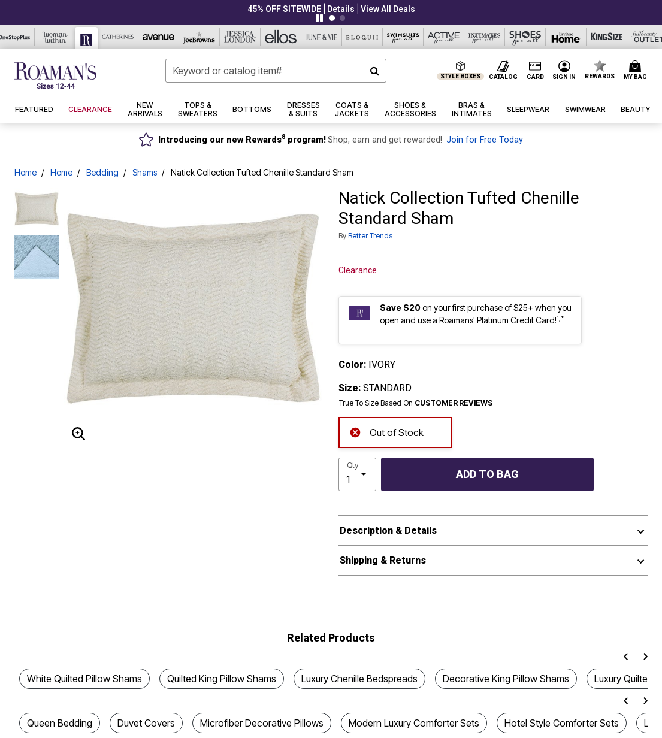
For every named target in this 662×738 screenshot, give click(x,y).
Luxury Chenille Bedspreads (359, 679)
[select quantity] (357, 474)
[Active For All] (444, 37)
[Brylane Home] (566, 37)
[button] (341, 9)
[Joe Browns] (199, 37)
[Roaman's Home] (55, 75)
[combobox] (275, 71)
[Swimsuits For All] (403, 37)
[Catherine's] (118, 37)
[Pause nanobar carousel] (319, 18)
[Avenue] (158, 37)
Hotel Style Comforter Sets (561, 723)
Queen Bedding (59, 723)
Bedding (102, 172)
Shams (144, 172)
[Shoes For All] (525, 37)
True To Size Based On (415, 403)
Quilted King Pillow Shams (221, 679)
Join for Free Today (484, 140)
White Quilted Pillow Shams (84, 679)
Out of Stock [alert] (386, 431)
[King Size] (607, 37)
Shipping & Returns (383, 560)
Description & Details (388, 530)
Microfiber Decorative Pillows (262, 723)
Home (25, 172)
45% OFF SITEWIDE (284, 9)
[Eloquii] (362, 37)
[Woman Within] (55, 37)
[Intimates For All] (484, 37)
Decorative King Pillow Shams (506, 679)
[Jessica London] (240, 37)
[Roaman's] (86, 38)
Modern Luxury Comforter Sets (414, 723)
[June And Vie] (321, 37)
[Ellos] (281, 37)
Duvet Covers (146, 723)
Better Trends (370, 235)
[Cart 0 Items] (637, 70)
